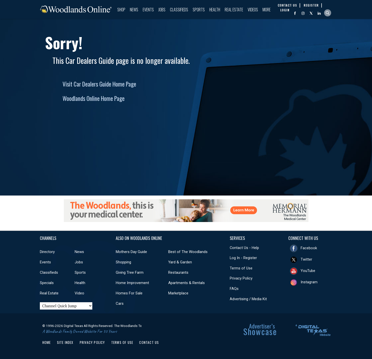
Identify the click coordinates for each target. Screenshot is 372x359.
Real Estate (234, 10)
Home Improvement (132, 283)
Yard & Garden (180, 262)
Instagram (309, 282)
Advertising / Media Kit (248, 299)
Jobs (161, 10)
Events (148, 10)
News (134, 10)
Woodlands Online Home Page (94, 98)
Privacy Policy (241, 278)
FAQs (234, 288)
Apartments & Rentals (186, 283)
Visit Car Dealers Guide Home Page (99, 84)
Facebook (309, 248)
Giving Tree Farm (130, 272)
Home (46, 342)
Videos (253, 10)
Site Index (65, 342)
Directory (47, 252)
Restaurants (178, 272)
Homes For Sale (129, 293)
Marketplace (178, 293)
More (267, 10)
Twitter (306, 259)
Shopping (123, 262)
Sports (199, 10)
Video (79, 293)
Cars (120, 303)
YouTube (308, 270)
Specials (47, 283)
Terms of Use (241, 268)
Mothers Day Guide (131, 252)
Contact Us (149, 342)
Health (214, 10)
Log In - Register (243, 258)
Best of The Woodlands (188, 252)
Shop (121, 10)
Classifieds (179, 10)
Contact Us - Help (244, 247)
